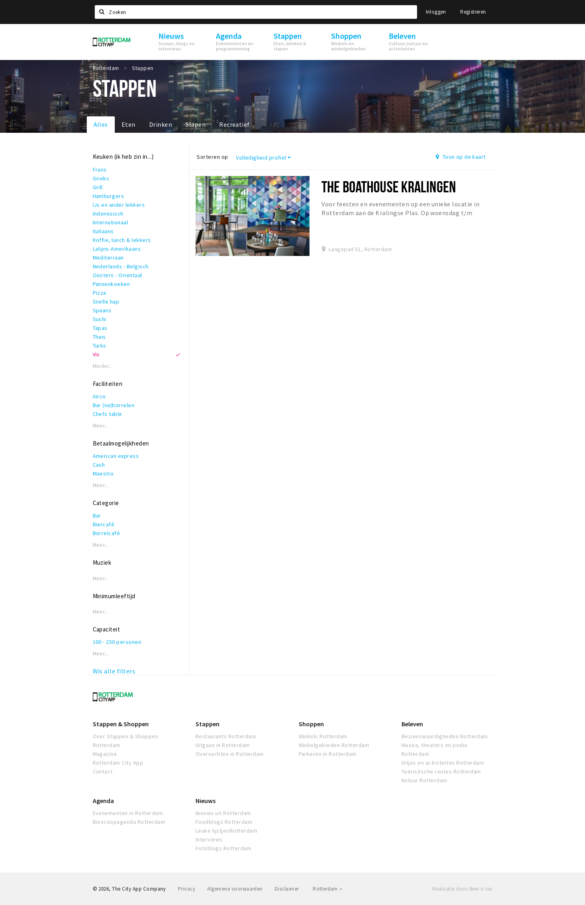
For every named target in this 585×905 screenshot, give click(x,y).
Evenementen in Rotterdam (128, 813)
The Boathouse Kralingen (388, 186)
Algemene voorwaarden (235, 888)
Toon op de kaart (461, 156)
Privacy (186, 888)
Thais (99, 336)
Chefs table (107, 414)
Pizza (99, 292)
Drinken (160, 124)
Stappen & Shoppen (121, 724)
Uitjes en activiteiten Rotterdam (442, 762)
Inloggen (436, 11)
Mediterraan (108, 257)
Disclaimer (287, 888)
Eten (129, 124)
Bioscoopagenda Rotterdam (129, 821)
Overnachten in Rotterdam (230, 753)
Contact (103, 771)
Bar (97, 515)
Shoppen (311, 724)
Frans (100, 169)
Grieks (101, 178)
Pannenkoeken (111, 284)
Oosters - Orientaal (117, 275)
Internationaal (110, 222)
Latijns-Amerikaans (117, 248)
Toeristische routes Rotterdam (441, 771)
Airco (99, 396)
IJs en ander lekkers (119, 204)
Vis (96, 354)
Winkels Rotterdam (323, 736)
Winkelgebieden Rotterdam (334, 745)
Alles (101, 124)
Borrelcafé (106, 533)
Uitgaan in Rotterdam (223, 745)
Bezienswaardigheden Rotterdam (444, 736)
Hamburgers (108, 196)
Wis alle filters (114, 671)
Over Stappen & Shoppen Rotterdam (125, 741)
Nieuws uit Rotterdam (223, 813)
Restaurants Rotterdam (226, 736)
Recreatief (234, 124)
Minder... (103, 366)
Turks (99, 345)
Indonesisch (108, 213)
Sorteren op (212, 156)
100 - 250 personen (117, 641)
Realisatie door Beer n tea (462, 888)
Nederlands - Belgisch (121, 266)
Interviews (209, 839)
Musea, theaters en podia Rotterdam (434, 749)
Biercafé (104, 524)
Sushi (99, 319)
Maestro (103, 473)
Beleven (412, 724)
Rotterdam (327, 888)
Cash (99, 464)
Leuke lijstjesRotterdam (226, 830)
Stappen (208, 724)
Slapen (196, 124)
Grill (98, 187)
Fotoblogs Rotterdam (223, 848)
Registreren (473, 11)
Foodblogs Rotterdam (224, 821)
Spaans (102, 310)
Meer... (101, 425)
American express (116, 455)
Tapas (100, 328)
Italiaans (103, 231)
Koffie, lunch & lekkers (122, 240)
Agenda (103, 801)
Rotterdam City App (118, 762)
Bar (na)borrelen (114, 405)
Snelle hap (106, 301)
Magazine (105, 753)
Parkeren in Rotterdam (328, 753)
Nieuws (206, 801)
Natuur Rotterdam (424, 780)
